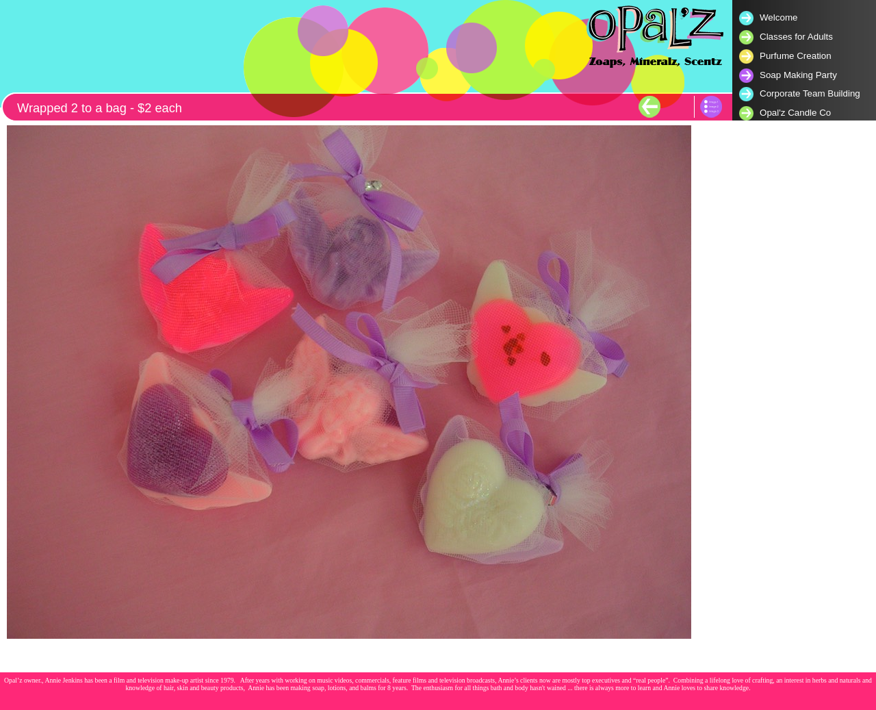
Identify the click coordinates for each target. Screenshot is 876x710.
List (711, 107)
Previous (649, 107)
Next (676, 107)
